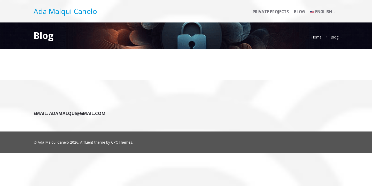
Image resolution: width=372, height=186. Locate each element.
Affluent (86, 142)
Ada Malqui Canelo (65, 11)
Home (316, 37)
